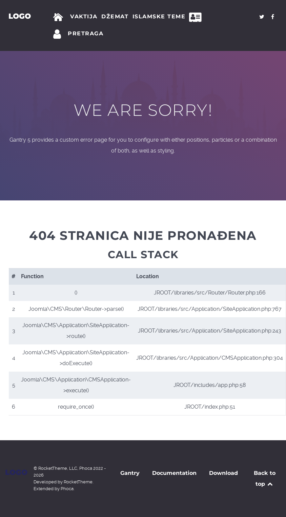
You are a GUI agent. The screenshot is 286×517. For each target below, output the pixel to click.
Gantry (130, 473)
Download (223, 473)
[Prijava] (58, 34)
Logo (19, 16)
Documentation (174, 473)
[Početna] (59, 17)
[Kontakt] (197, 17)
